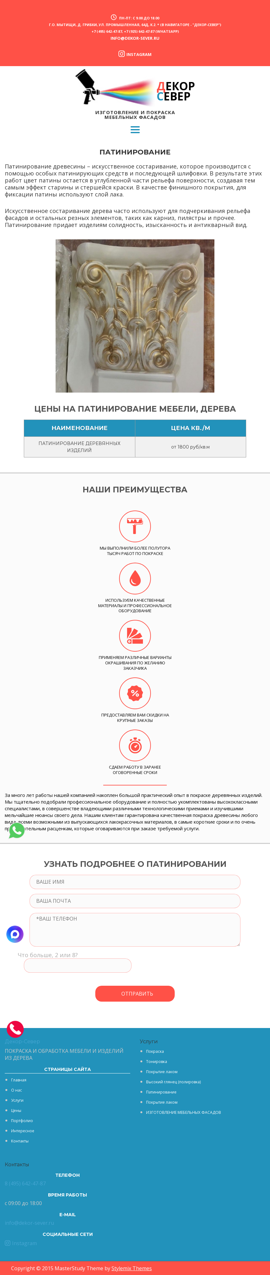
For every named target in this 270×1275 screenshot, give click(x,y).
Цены (16, 1110)
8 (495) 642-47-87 (25, 1183)
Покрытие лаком (162, 1071)
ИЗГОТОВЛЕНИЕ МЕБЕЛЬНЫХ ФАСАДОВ (183, 1112)
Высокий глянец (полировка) (173, 1082)
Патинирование (161, 1092)
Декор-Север (22, 1042)
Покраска (155, 1051)
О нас (16, 1090)
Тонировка (156, 1061)
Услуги (17, 1100)
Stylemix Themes (131, 1268)
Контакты (20, 1141)
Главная (18, 1080)
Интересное (22, 1131)
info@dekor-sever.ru (135, 38)
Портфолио (22, 1120)
